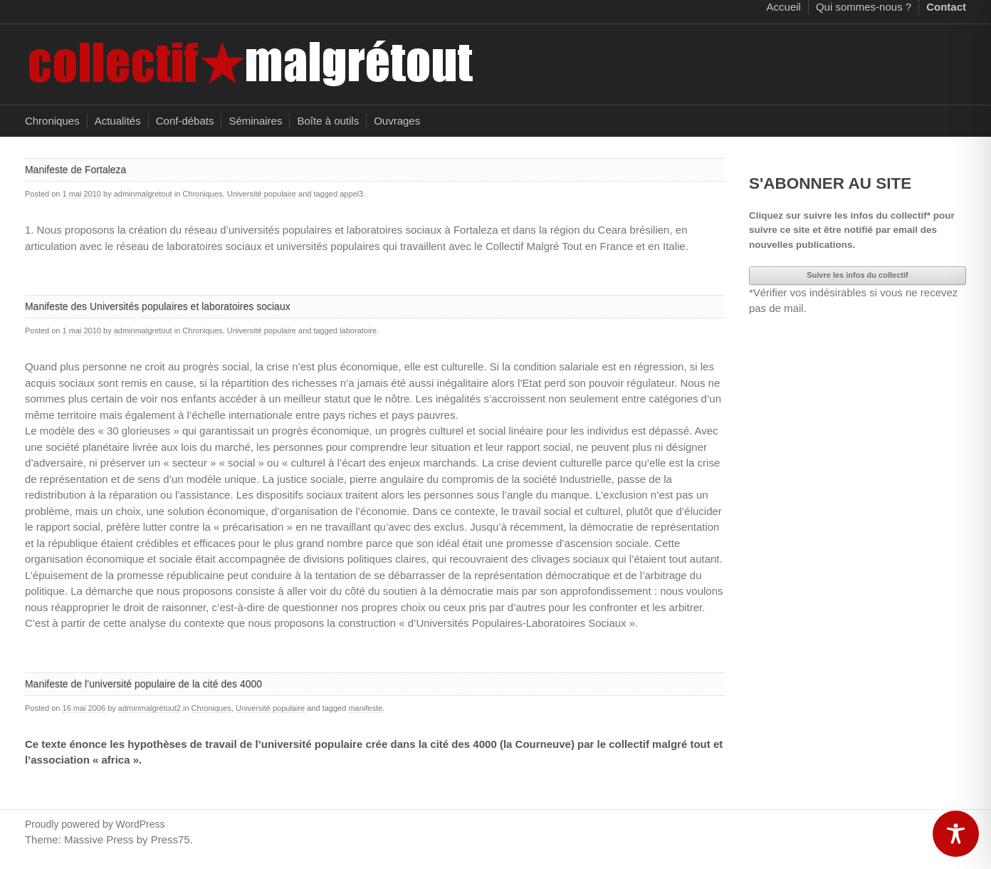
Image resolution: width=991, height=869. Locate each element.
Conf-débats (185, 121)
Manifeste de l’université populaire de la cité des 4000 (143, 684)
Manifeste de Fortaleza (75, 169)
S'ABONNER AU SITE (830, 183)
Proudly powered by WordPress (95, 824)
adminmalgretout (143, 193)
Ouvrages (397, 121)
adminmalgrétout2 (149, 708)
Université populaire (261, 193)
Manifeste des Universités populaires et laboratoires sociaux (159, 306)
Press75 (170, 839)
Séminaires (255, 121)
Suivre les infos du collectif (857, 275)
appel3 (351, 193)
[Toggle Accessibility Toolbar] (955, 833)
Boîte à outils (328, 121)
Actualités (118, 121)
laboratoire (358, 330)
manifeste (365, 708)
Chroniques (52, 121)
